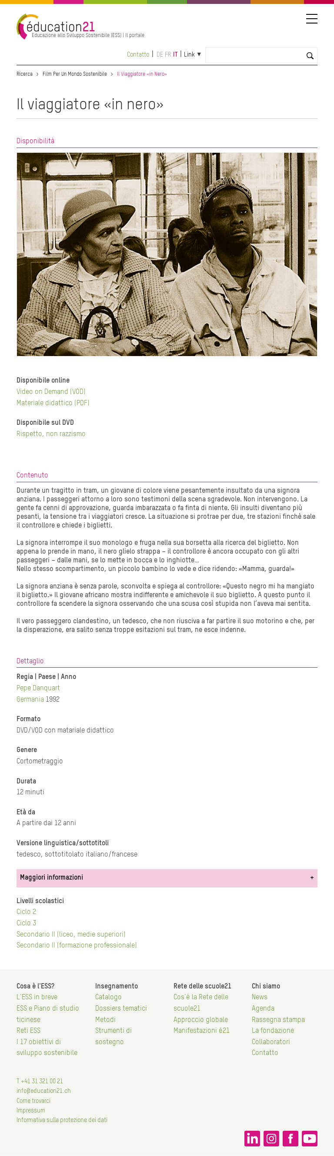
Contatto (138, 55)
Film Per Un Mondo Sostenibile (75, 74)
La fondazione (273, 1031)
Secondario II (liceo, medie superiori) (71, 934)
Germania (30, 699)
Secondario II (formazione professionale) (77, 945)
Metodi (105, 1020)
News (259, 997)
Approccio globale (201, 1020)
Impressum (31, 1111)
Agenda (263, 1008)
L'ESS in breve (37, 997)
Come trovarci (33, 1101)
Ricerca (25, 74)
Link (189, 55)
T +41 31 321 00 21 (40, 1082)
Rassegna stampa (278, 1020)
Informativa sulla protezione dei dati (62, 1120)
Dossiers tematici (121, 1008)
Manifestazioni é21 (202, 1031)
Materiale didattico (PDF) (53, 403)
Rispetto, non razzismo (51, 434)
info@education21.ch (44, 1091)
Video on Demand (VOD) (51, 392)
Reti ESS (28, 1031)
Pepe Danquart (38, 688)
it (175, 55)
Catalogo (108, 997)
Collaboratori (271, 1042)
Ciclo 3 (26, 923)
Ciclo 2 (26, 912)
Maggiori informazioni (51, 877)
